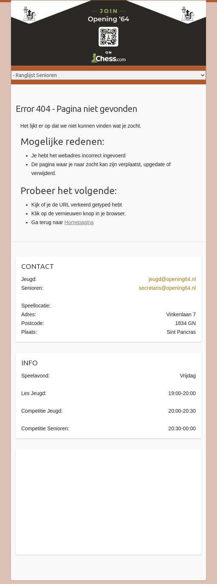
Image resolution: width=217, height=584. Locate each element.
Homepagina (79, 222)
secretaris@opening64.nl (167, 288)
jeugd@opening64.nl (172, 279)
